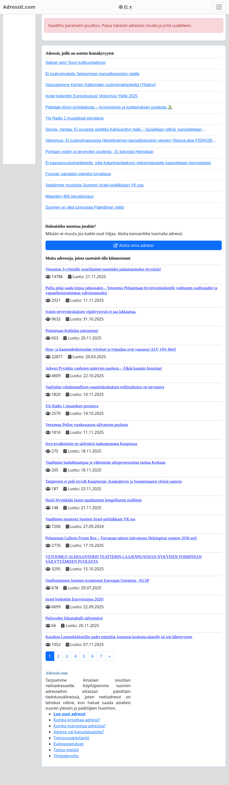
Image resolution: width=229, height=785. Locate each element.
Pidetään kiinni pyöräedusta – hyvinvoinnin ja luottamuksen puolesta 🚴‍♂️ (109, 107)
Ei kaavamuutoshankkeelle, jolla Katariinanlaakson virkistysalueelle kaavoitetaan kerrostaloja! (128, 163)
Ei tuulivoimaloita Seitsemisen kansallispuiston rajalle (93, 74)
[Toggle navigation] (219, 7)
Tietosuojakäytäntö (72, 738)
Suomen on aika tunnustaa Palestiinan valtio (85, 207)
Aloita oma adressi (134, 245)
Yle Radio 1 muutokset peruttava (75, 118)
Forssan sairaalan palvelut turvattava (78, 174)
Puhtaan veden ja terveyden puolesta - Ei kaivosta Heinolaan (100, 152)
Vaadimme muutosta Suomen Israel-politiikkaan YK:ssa (95, 185)
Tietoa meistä (66, 750)
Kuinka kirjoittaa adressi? (77, 720)
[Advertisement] (19, 89)
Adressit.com (19, 6)
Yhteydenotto (66, 756)
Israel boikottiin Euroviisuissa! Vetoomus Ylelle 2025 (92, 96)
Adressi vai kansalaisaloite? (79, 732)
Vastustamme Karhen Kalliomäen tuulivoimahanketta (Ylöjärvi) (101, 85)
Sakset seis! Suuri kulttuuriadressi (76, 62)
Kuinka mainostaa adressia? (80, 726)
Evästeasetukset (69, 744)
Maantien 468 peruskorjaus (70, 196)
